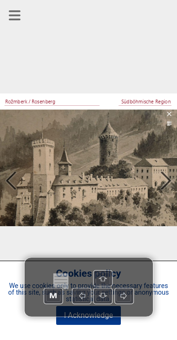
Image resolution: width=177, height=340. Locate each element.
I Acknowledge (88, 315)
